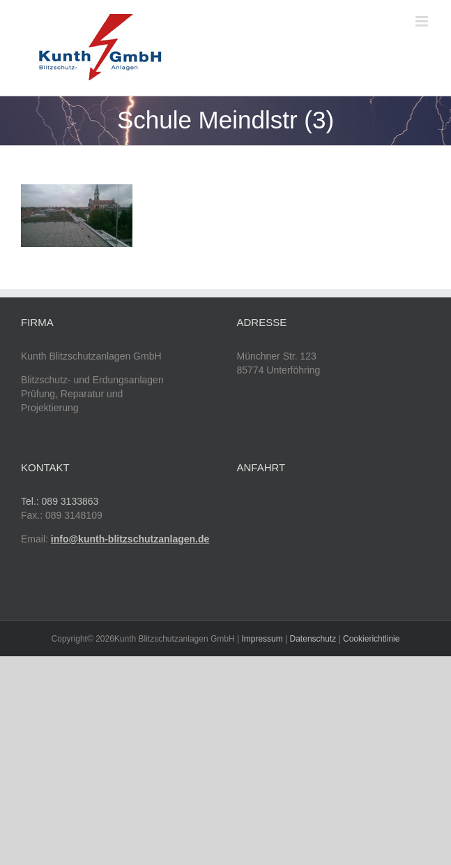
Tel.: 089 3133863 (59, 501)
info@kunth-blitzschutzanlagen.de (130, 539)
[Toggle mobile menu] (422, 21)
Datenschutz (313, 639)
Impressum (261, 639)
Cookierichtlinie (371, 639)
